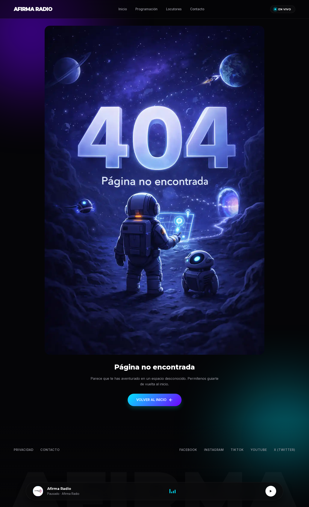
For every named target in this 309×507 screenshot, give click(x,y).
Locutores (174, 9)
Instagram (214, 450)
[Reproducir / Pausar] (270, 491)
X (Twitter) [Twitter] (284, 450)
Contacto (197, 9)
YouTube (259, 450)
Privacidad (23, 450)
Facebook (188, 450)
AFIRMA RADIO (33, 9)
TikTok (237, 450)
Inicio (122, 9)
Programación (146, 9)
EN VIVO (282, 9)
